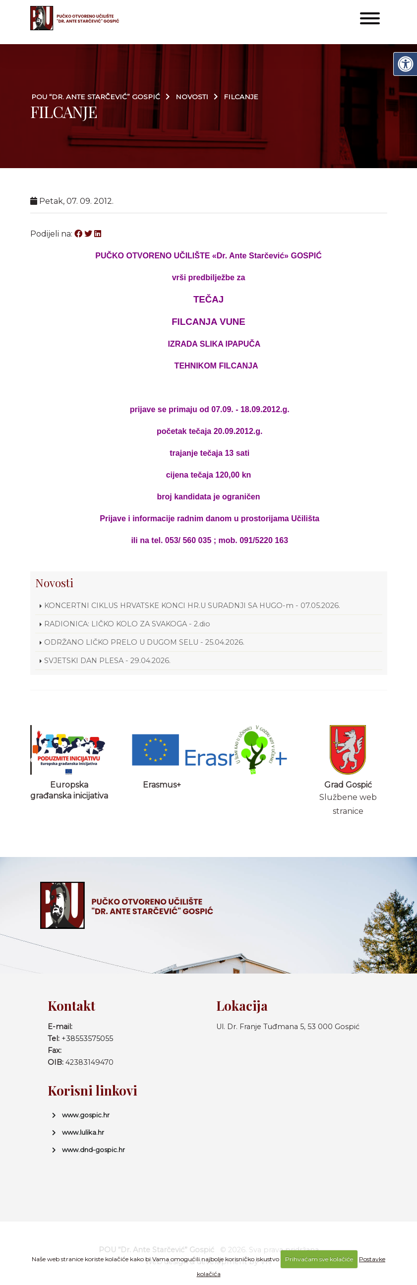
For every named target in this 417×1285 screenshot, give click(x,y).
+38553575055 (87, 1038)
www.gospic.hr (86, 1115)
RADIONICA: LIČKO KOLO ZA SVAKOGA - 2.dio (127, 623)
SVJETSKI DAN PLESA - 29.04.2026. (107, 660)
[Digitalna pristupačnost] (405, 64)
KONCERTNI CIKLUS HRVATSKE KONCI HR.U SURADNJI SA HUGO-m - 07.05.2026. (193, 605)
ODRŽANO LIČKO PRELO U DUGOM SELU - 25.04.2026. (144, 642)
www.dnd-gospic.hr (93, 1150)
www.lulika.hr (83, 1132)
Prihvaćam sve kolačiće (319, 1259)
